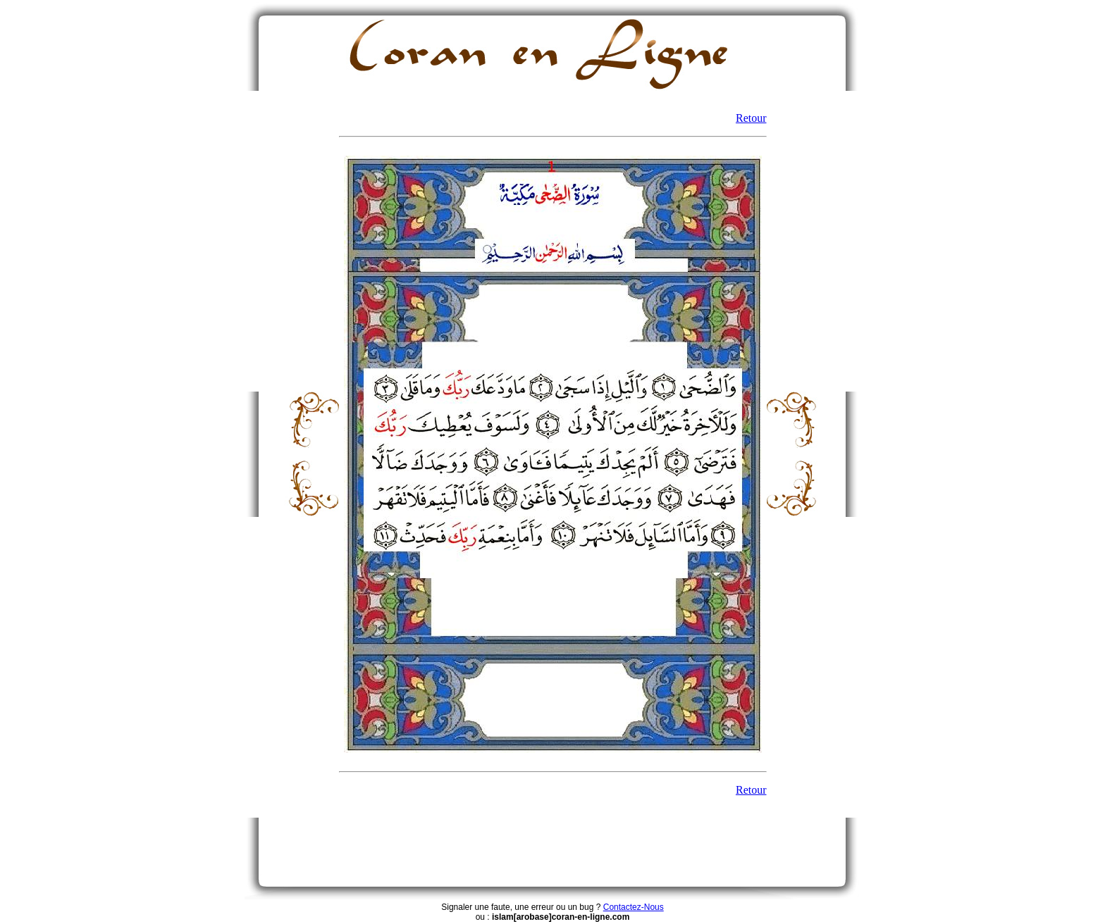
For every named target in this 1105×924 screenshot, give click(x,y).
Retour (751, 118)
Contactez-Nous (633, 907)
